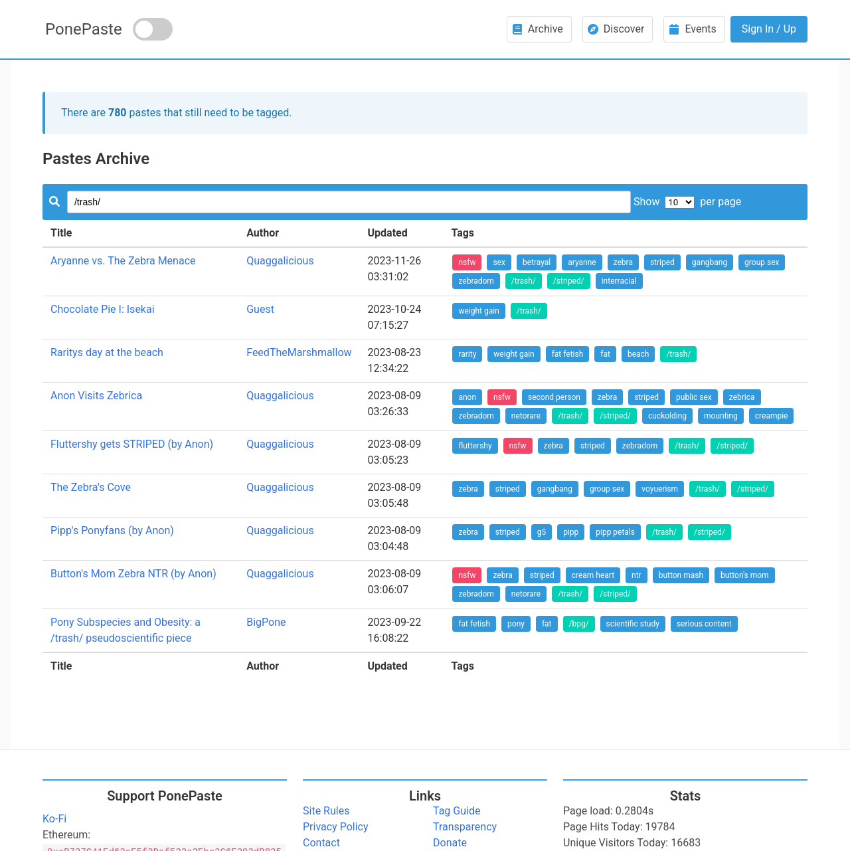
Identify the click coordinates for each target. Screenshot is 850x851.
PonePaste (83, 29)
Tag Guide (456, 810)
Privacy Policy (336, 826)
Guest (260, 309)
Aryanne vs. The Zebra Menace (123, 260)
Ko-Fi (54, 818)
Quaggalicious (279, 260)
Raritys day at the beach (106, 352)
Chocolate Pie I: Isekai (102, 309)
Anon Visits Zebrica (96, 395)
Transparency (465, 826)
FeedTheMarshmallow (298, 352)
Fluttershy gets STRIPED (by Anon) (131, 444)
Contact (321, 842)
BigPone (266, 622)
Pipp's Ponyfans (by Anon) (112, 530)
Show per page (687, 201)
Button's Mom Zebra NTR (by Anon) (133, 573)
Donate (450, 842)
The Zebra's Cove (90, 487)
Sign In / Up (769, 29)
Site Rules (326, 810)
